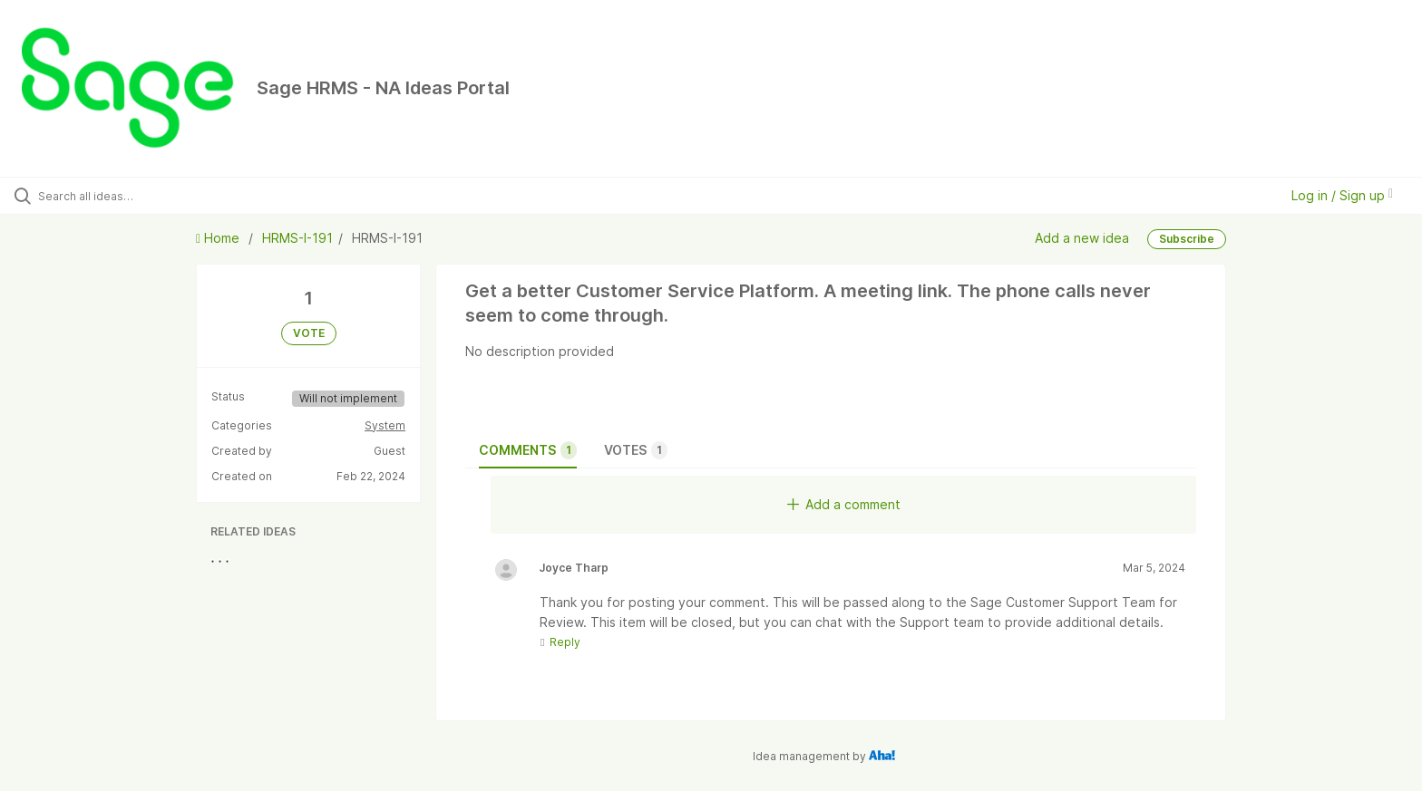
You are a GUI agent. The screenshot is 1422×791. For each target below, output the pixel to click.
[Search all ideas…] (165, 196)
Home (219, 238)
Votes (635, 450)
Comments (528, 450)
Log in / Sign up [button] (1342, 195)
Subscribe (1186, 239)
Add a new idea (1082, 238)
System (385, 425)
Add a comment (844, 504)
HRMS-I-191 (297, 238)
